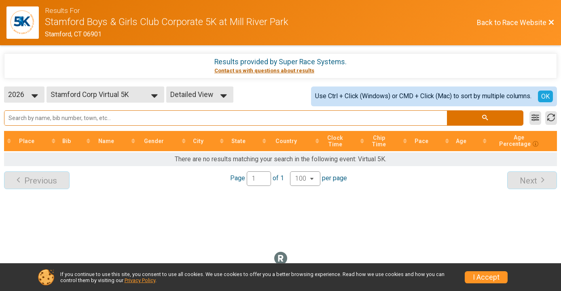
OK (545, 96)
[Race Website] (25, 22)
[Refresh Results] (551, 118)
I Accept (486, 277)
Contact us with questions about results (264, 70)
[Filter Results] (535, 118)
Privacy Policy (140, 280)
